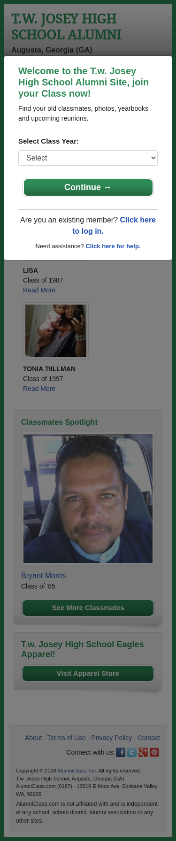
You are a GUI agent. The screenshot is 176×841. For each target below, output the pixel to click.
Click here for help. (112, 246)
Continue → (88, 187)
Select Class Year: (48, 141)
